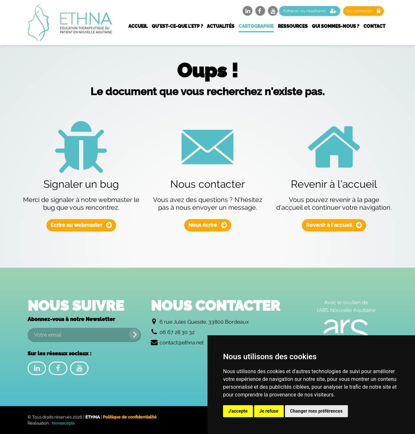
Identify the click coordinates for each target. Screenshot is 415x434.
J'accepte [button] (238, 411)
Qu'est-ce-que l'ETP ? (177, 26)
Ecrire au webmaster (81, 225)
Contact (374, 26)
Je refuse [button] (269, 411)
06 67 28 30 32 (177, 332)
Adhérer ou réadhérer (310, 10)
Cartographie (256, 26)
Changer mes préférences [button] (316, 411)
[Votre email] (84, 335)
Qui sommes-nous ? (335, 26)
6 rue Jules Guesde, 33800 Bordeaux (204, 322)
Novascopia (63, 423)
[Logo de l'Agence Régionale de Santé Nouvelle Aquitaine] (346, 332)
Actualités (220, 26)
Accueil (138, 26)
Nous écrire (207, 225)
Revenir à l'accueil (334, 225)
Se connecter (363, 10)
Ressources (293, 26)
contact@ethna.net (182, 342)
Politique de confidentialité (130, 417)
